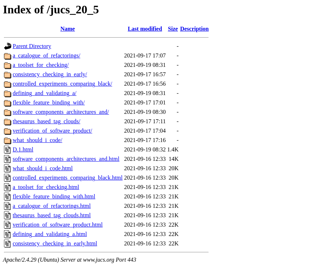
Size (173, 29)
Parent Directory (32, 46)
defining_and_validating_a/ (44, 93)
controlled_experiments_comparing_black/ (62, 84)
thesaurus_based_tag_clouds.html (52, 215)
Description (194, 29)
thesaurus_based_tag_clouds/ (46, 121)
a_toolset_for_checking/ (41, 65)
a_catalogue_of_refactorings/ (46, 55)
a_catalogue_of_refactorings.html (52, 206)
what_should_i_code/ (37, 140)
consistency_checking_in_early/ (50, 74)
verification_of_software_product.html (58, 225)
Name (67, 29)
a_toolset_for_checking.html (46, 187)
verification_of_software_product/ (52, 131)
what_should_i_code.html (43, 168)
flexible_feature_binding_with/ (49, 102)
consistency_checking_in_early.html (55, 243)
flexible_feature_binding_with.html (54, 196)
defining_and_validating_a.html (50, 234)
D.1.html (23, 149)
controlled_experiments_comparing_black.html (67, 178)
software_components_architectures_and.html (66, 159)
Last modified (145, 29)
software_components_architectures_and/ (61, 112)
